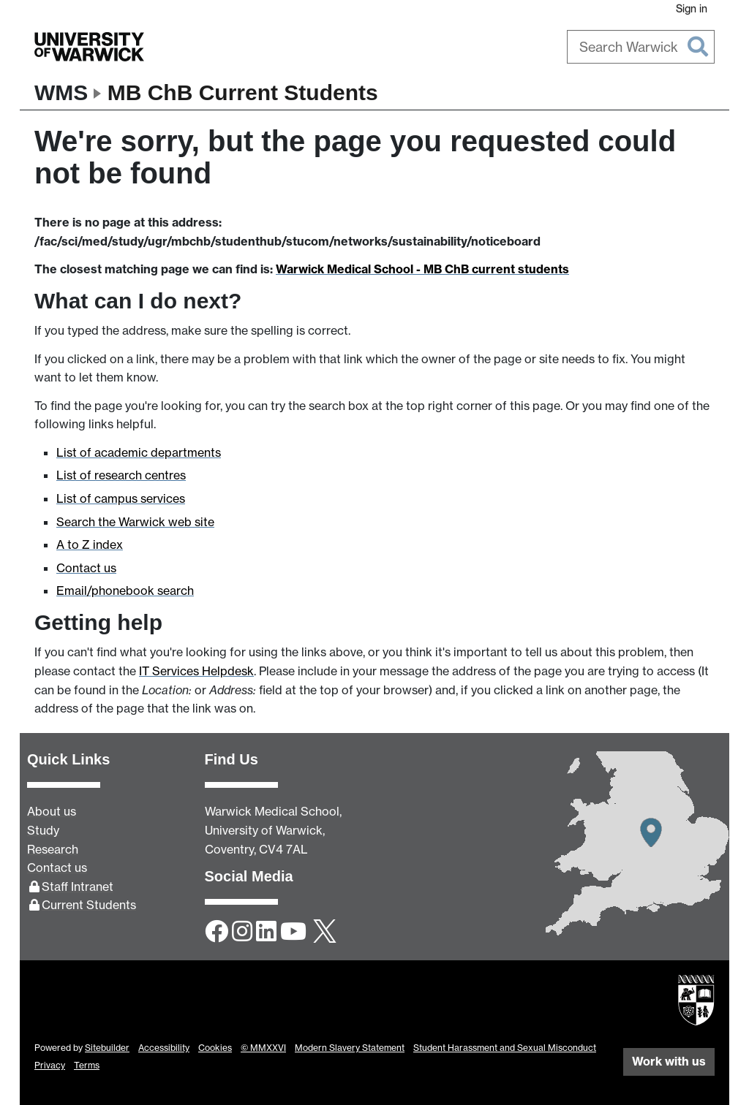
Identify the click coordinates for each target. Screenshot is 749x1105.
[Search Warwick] (641, 47)
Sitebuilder (107, 1047)
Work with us (669, 1061)
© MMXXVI (263, 1047)
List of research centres (121, 475)
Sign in (691, 8)
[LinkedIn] (266, 932)
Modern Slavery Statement (349, 1047)
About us (51, 811)
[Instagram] (242, 932)
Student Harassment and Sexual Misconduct (504, 1047)
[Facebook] (216, 932)
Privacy (49, 1065)
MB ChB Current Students (243, 92)
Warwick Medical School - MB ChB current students (422, 269)
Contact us (86, 568)
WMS (61, 92)
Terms (86, 1065)
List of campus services (120, 498)
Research (52, 849)
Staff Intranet (77, 886)
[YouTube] (293, 932)
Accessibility (163, 1047)
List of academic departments (138, 452)
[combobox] (641, 47)
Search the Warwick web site (135, 521)
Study (43, 830)
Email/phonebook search (125, 590)
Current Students (89, 904)
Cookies (215, 1047)
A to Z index (89, 544)
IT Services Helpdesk (196, 671)
